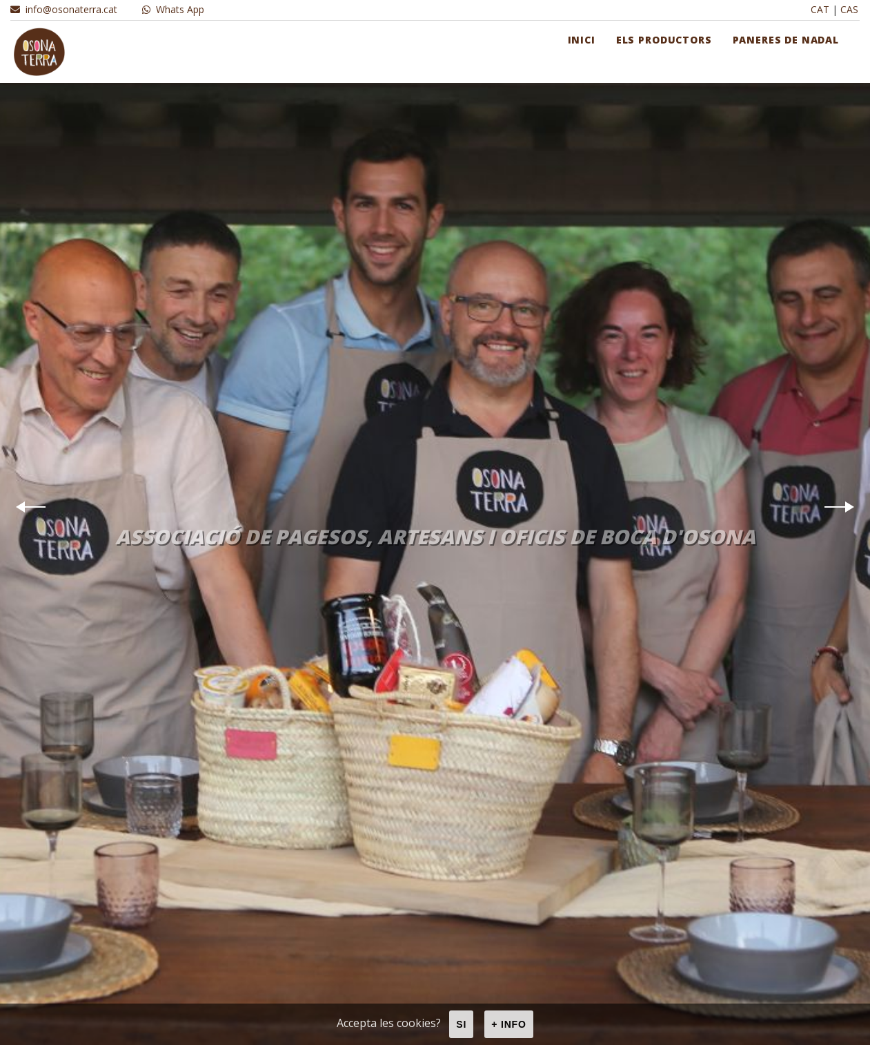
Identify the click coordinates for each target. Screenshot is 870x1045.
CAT (820, 9)
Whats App (173, 9)
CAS (849, 9)
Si (461, 1024)
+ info (508, 1024)
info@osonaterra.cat (63, 9)
